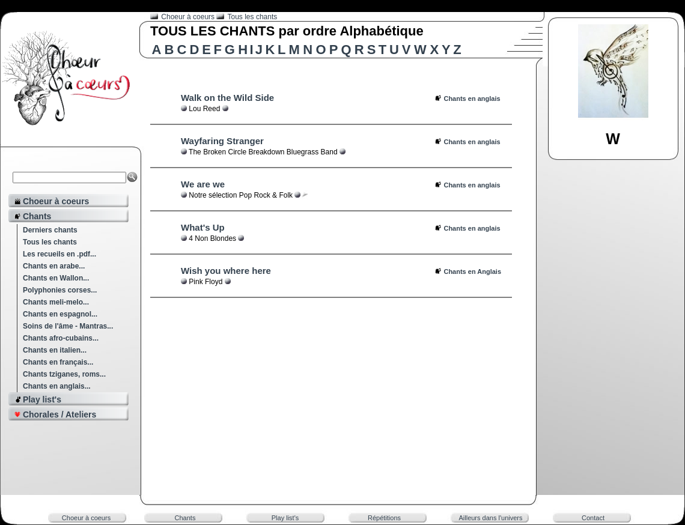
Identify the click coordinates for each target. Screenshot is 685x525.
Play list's (285, 517)
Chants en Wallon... (56, 278)
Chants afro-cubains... (61, 338)
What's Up (203, 227)
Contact (593, 517)
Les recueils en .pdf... (59, 254)
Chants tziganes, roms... (64, 374)
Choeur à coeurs (188, 17)
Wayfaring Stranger (222, 141)
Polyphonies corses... (60, 290)
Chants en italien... (55, 350)
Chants (185, 517)
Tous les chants (50, 242)
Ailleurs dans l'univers (490, 517)
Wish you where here (226, 271)
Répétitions (384, 517)
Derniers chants (50, 230)
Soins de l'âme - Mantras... (68, 326)
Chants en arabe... (54, 266)
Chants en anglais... (57, 386)
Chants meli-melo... (56, 302)
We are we (203, 184)
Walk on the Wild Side (227, 98)
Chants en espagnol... (60, 314)
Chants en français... (58, 362)
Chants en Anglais (472, 271)
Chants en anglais (471, 98)
